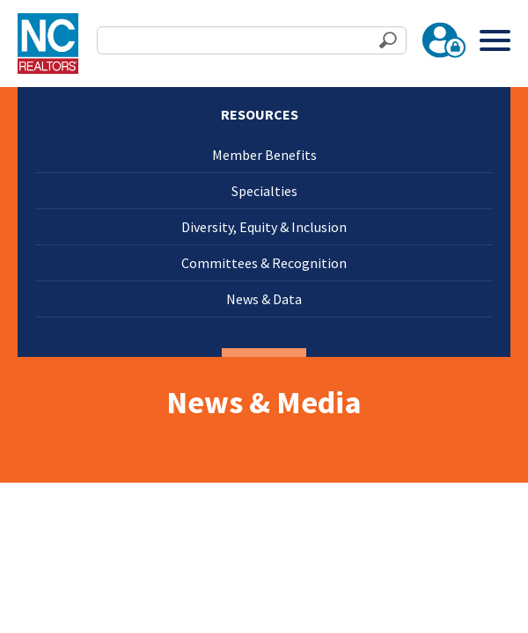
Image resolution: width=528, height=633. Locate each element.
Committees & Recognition (264, 263)
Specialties (264, 191)
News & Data (264, 299)
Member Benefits (264, 155)
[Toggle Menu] (495, 40)
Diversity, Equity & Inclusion (264, 227)
